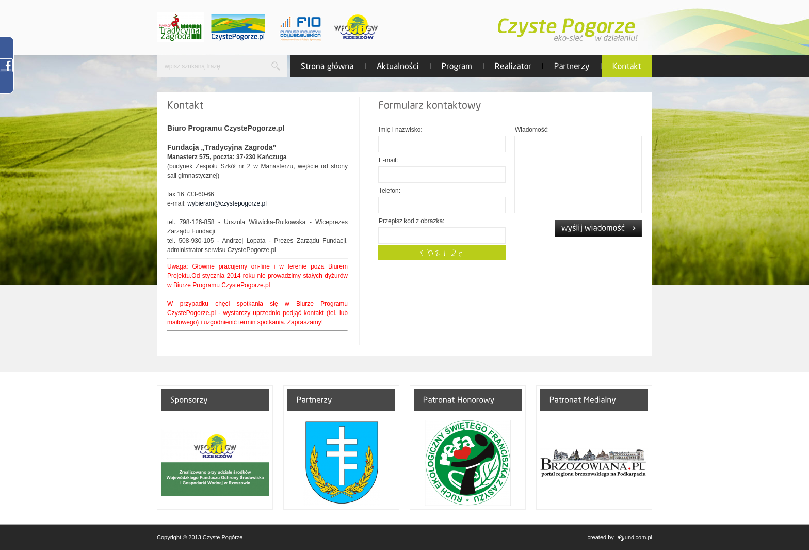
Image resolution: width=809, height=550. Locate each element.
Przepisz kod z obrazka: (411, 221)
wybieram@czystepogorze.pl (227, 203)
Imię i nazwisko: (401, 129)
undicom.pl (634, 538)
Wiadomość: (532, 129)
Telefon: (389, 190)
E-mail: (388, 160)
